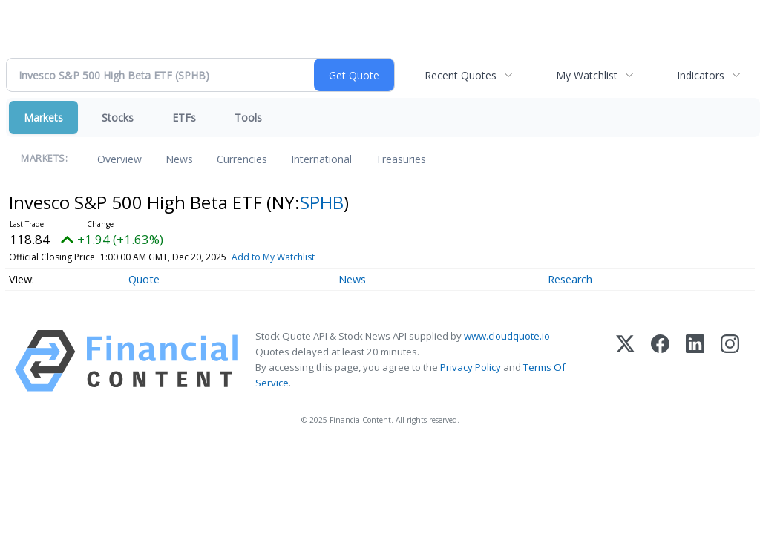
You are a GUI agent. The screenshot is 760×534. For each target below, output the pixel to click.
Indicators (700, 75)
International (321, 159)
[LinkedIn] (695, 361)
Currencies (242, 159)
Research (570, 279)
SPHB (322, 202)
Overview (119, 159)
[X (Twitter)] (625, 361)
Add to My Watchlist (273, 257)
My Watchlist (587, 75)
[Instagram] (730, 361)
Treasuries (401, 159)
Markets (43, 118)
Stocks (118, 118)
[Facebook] (660, 361)
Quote (144, 279)
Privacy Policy (470, 367)
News (179, 159)
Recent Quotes (461, 75)
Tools (248, 118)
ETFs (184, 118)
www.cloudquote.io (507, 336)
